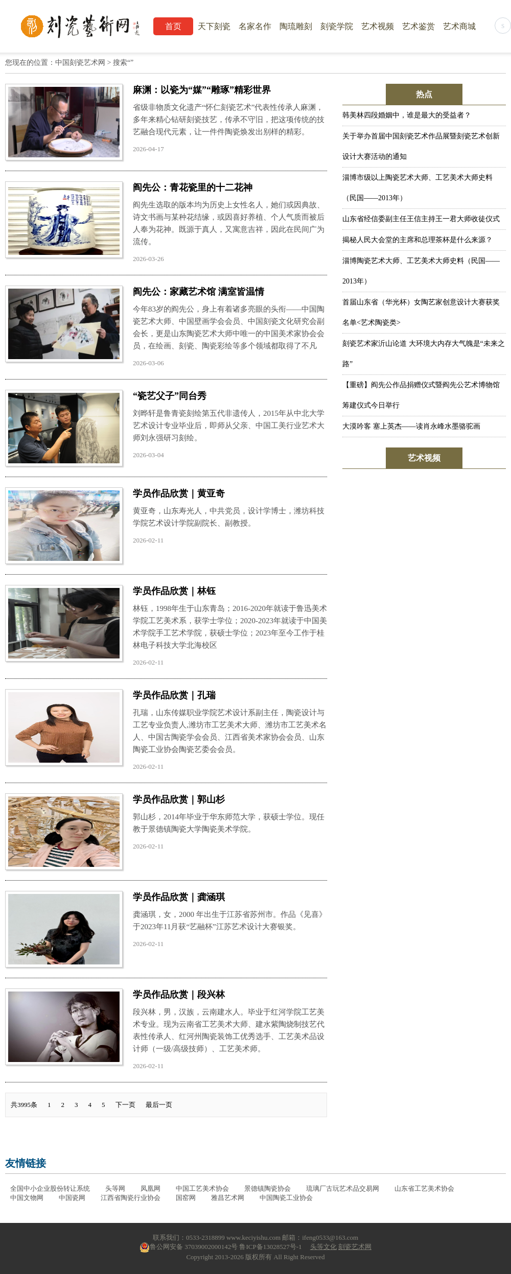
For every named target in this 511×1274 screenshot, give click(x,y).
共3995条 (24, 1104)
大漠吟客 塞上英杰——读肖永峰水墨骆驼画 (411, 426)
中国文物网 (26, 1197)
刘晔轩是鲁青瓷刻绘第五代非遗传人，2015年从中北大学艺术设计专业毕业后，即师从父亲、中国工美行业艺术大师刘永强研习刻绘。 (228, 425)
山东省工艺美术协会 (424, 1188)
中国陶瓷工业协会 (286, 1197)
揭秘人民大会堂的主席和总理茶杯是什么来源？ (417, 240)
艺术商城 (459, 26)
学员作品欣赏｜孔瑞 (174, 695)
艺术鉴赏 (418, 26)
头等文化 (323, 1247)
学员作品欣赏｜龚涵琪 (179, 897)
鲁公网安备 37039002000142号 (189, 1247)
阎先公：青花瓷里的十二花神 (192, 187)
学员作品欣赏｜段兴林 (179, 994)
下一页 (125, 1104)
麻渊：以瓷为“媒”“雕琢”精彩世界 (202, 90)
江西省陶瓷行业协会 (130, 1197)
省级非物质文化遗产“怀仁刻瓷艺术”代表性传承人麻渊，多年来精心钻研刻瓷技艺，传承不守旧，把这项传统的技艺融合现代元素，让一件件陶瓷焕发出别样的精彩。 (228, 119)
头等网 (115, 1188)
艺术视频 (377, 26)
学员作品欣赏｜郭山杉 (179, 799)
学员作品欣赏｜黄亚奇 (179, 493)
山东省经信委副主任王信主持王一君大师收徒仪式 (421, 219)
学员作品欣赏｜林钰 (174, 591)
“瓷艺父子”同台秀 (169, 396)
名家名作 (255, 26)
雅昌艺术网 (227, 1197)
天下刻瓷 (214, 26)
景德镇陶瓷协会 (267, 1188)
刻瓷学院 (336, 26)
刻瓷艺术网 (354, 1247)
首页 (173, 26)
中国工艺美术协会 (202, 1188)
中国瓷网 (72, 1197)
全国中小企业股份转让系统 (50, 1188)
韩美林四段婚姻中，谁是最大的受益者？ (406, 115)
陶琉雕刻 (296, 26)
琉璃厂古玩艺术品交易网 (342, 1188)
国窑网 (186, 1197)
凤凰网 (150, 1188)
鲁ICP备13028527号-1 (270, 1247)
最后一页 (159, 1104)
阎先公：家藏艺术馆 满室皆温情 (198, 292)
